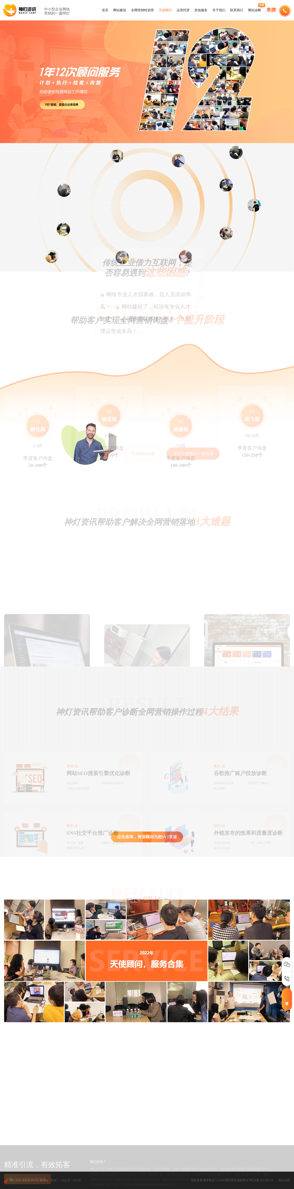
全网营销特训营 (142, 10)
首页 (105, 10)
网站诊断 (254, 10)
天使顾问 (165, 10)
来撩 (271, 9)
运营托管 (183, 10)
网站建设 (119, 10)
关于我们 (218, 10)
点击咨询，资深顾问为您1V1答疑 (147, 837)
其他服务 (200, 10)
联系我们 (236, 10)
